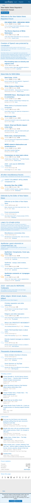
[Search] (29, 1)
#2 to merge (7, 169)
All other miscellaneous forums (12, 175)
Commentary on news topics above (16, 155)
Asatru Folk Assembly (10, 335)
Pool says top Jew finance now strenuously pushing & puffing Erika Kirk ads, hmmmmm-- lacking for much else (15, 421)
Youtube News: (7, 453)
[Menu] (2, 2)
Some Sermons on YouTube (13, 363)
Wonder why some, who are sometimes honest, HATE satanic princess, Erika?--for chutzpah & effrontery (16, 430)
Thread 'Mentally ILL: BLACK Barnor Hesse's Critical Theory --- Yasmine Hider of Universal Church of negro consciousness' (15, 378)
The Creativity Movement (11, 326)
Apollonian (18, 68)
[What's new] (25, 1)
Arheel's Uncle (15, 27)
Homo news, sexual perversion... (15, 136)
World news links (10, 116)
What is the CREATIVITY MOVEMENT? (17, 323)
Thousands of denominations (11, 351)
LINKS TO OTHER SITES (10, 222)
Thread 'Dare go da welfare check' (12, 400)
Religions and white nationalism (14, 314)
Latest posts (4, 416)
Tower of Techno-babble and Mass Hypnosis (13, 442)
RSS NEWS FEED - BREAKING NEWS (17, 22)
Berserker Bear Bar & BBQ (13, 185)
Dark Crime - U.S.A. (11, 77)
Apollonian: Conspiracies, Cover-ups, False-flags (15, 425)
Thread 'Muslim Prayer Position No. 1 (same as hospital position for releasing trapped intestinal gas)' (16, 407)
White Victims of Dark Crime (14, 86)
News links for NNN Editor (10, 74)
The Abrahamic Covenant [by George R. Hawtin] (16, 309)
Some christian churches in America (16, 355)
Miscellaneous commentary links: (15, 233)
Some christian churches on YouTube (13, 358)
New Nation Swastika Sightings (12, 150)
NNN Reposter (15, 346)
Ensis (16, 82)
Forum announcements (12, 212)
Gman (13, 310)
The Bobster (15, 319)
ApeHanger (27, 469)
